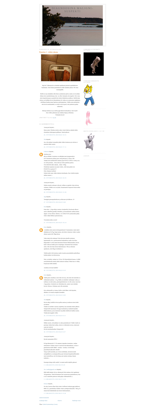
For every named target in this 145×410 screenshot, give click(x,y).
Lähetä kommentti (44, 397)
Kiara (45, 227)
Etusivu (60, 400)
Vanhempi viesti (76, 400)
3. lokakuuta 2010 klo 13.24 (55, 393)
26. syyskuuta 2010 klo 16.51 (55, 135)
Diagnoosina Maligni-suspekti (72, 10)
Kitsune (46, 383)
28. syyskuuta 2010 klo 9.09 (55, 295)
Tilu (45, 139)
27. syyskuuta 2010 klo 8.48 (55, 202)
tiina (45, 206)
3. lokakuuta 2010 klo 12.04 (55, 379)
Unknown (46, 151)
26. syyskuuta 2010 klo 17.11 (55, 147)
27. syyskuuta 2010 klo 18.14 (55, 222)
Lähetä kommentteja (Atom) (50, 404)
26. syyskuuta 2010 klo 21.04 (55, 192)
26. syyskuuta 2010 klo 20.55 (55, 178)
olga (45, 196)
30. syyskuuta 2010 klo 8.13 (55, 315)
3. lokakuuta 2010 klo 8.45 (54, 365)
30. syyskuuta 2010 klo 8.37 (55, 332)
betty (45, 275)
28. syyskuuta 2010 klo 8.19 (55, 270)
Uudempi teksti (43, 400)
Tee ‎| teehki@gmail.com (50, 369)
